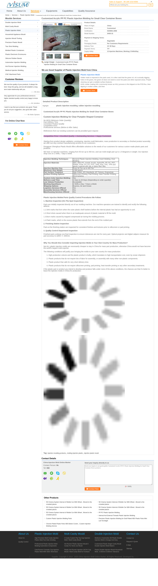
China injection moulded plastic (40, 557)
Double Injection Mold (13, 22)
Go (151, 5)
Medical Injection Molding (14, 70)
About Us (21, 11)
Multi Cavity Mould (12, 26)
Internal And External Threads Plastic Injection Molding (117, 515)
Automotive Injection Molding (15, 62)
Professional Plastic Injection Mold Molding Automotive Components (46, 545)
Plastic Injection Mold (27, 15)
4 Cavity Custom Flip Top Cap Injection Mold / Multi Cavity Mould (77, 539)
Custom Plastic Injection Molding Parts (59, 518)
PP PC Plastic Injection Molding (109, 512)
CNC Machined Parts (13, 74)
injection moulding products (57, 453)
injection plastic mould (91, 453)
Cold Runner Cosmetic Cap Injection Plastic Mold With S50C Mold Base (47, 551)
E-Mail (129, 545)
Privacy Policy (24, 557)
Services (35, 11)
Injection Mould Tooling (13, 38)
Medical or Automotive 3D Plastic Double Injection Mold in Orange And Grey (108, 539)
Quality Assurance (86, 11)
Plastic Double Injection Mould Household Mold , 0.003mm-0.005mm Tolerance (108, 551)
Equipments (51, 11)
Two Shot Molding (11, 46)
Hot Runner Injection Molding (15, 66)
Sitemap (129, 548)
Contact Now (93, 56)
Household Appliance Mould (15, 34)
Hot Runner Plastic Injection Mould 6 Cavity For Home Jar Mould (76, 545)
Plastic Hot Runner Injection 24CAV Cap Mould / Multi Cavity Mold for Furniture (77, 551)
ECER (136, 557)
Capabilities (67, 11)
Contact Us (130, 538)
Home (9, 11)
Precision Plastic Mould (13, 42)
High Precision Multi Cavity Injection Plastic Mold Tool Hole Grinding (47, 539)
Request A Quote (132, 541)
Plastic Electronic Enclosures (15, 54)
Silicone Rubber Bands (13, 58)
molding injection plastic (75, 453)
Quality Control (23, 542)
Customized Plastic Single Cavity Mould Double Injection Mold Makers (108, 545)
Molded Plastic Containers (14, 50)
